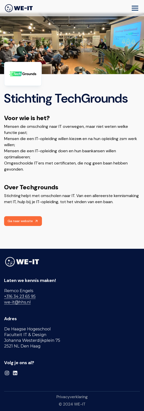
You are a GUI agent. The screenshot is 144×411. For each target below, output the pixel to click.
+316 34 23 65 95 (20, 296)
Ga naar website (23, 221)
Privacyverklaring (72, 396)
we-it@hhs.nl (17, 302)
